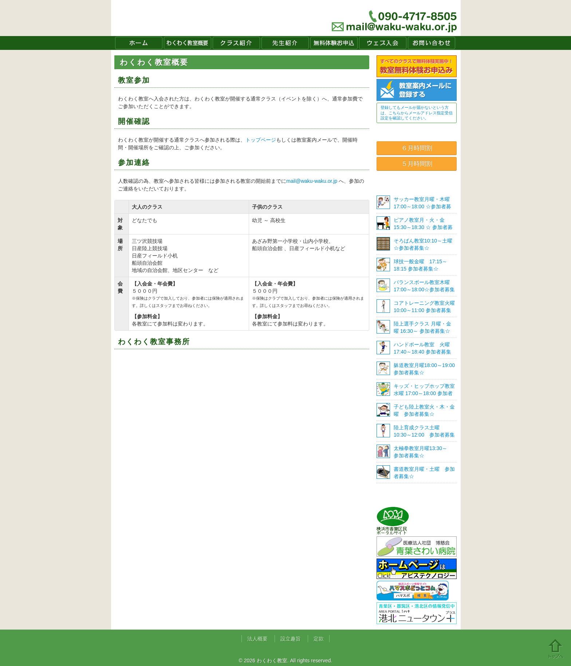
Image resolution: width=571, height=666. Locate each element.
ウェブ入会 (382, 43)
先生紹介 (285, 43)
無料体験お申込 (334, 43)
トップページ (260, 140)
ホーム (138, 43)
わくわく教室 (181, 18)
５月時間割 (416, 163)
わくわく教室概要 (187, 43)
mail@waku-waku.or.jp (311, 181)
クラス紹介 (236, 43)
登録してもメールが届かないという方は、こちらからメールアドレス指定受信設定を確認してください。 (417, 112)
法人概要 (257, 639)
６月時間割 (416, 148)
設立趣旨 (290, 639)
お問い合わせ (431, 43)
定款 (319, 639)
